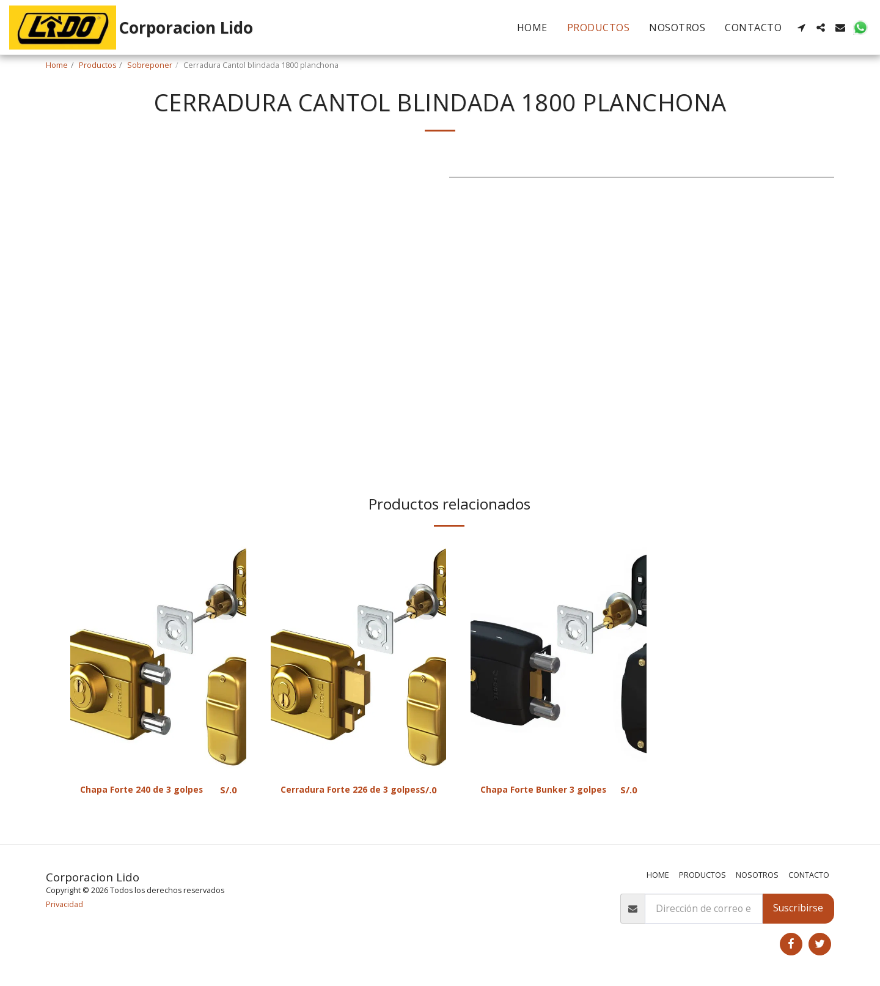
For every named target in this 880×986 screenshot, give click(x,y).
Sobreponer (149, 65)
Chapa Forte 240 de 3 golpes (148, 789)
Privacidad (64, 904)
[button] (801, 27)
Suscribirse (798, 907)
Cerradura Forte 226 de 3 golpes (340, 797)
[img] (158, 656)
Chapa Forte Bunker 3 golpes (532, 797)
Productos (97, 65)
